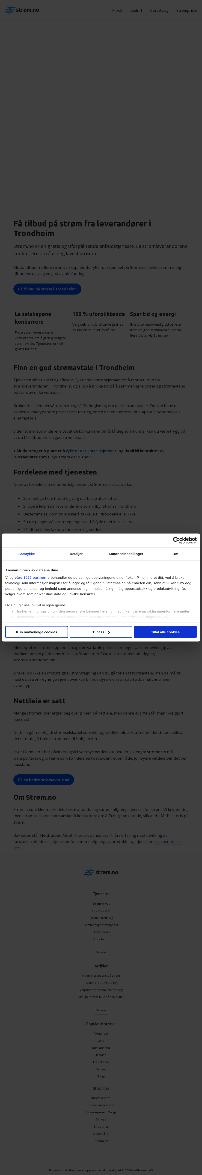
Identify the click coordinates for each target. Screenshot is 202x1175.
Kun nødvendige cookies (36, 632)
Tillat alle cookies (165, 632)
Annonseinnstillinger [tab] (125, 554)
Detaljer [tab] (76, 554)
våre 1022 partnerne (32, 577)
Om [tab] (175, 554)
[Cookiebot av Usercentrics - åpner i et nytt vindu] (176, 540)
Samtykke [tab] (26, 554)
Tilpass (101, 632)
